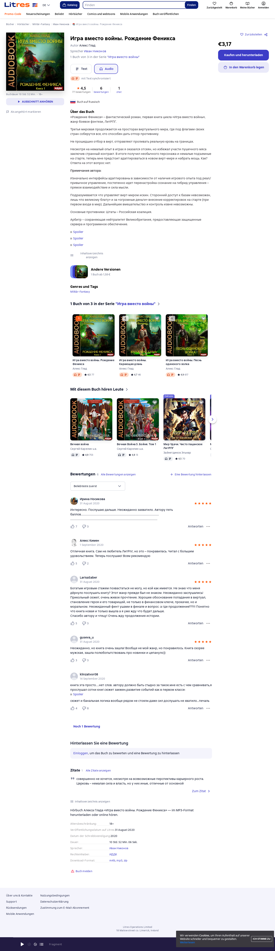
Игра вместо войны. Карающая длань (132, 362)
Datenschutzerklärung (54, 901)
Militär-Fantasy (80, 291)
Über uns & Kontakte (19, 895)
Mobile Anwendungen (134, 14)
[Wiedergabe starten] (22, 944)
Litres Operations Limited (137, 927)
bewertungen (101, 92)
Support (11, 901)
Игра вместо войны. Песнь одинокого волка (183, 362)
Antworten (195, 526)
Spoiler (78, 232)
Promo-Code (13, 14)
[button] (81, 89)
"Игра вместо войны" (123, 57)
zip (126, 860)
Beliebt (59, 14)
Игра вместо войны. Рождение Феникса (93, 362)
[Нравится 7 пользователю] (74, 526)
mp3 (119, 860)
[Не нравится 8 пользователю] (86, 708)
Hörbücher (75, 14)
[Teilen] (266, 34)
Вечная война (79, 444)
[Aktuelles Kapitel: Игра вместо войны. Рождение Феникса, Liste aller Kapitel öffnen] (41, 944)
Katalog (69, 5)
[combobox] (133, 5)
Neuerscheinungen (38, 14)
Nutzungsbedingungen (55, 895)
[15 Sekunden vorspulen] (35, 944)
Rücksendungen (16, 907)
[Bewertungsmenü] (208, 526)
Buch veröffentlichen (166, 14)
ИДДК (113, 854)
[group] (141, 501)
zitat (118, 92)
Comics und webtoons (101, 14)
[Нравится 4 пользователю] (74, 708)
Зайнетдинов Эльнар (177, 452)
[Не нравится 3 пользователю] (86, 526)
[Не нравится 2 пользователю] (86, 563)
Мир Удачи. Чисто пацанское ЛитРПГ (183, 446)
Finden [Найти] (191, 5)
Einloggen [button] (80, 753)
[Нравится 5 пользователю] (74, 563)
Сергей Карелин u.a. (83, 449)
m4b (112, 860)
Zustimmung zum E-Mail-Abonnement (64, 907)
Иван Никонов (118, 848)
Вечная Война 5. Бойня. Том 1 (136, 444)
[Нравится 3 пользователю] (74, 660)
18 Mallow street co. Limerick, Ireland (137, 930)
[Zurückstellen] (110, 318)
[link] (136, 499)
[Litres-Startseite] (21, 5)
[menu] (47, 5)
